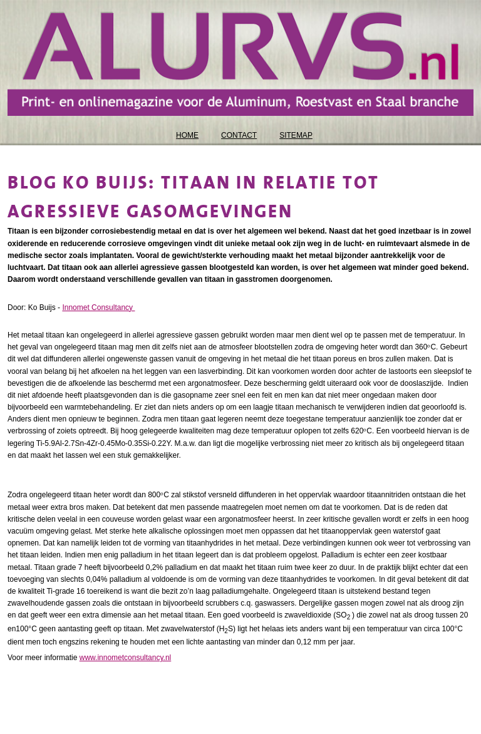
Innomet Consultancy (98, 307)
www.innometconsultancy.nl (126, 657)
